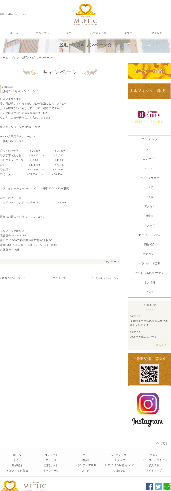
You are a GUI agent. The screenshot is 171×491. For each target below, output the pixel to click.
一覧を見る (160, 345)
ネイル (150, 196)
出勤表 (150, 215)
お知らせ (119, 470)
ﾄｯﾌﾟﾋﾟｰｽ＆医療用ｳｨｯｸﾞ (150, 273)
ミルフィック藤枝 (17, 470)
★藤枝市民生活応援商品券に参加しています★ (149, 323)
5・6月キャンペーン (104, 278)
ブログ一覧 (59, 278)
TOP (164, 443)
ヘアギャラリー (99, 33)
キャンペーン (111, 261)
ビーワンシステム (150, 234)
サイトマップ (154, 470)
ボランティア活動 (150, 263)
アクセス (156, 33)
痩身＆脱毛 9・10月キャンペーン (16, 278)
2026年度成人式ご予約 (143, 336)
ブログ (15, 57)
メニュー (71, 33)
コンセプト (43, 33)
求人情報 (149, 282)
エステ (128, 33)
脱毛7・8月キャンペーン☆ (38, 57)
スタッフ (149, 225)
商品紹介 (149, 244)
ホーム (14, 33)
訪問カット (150, 253)
